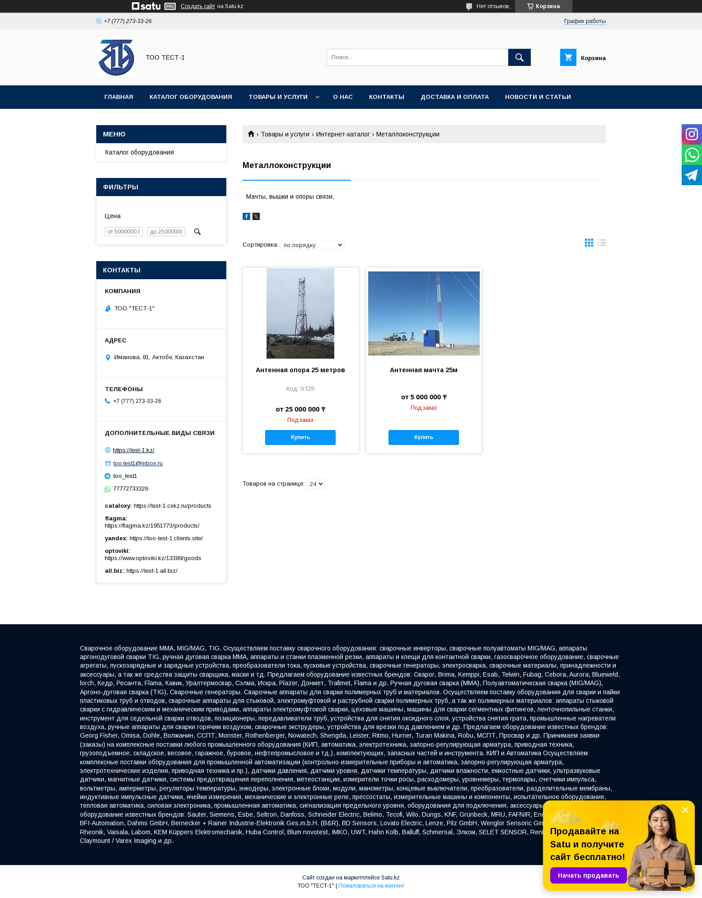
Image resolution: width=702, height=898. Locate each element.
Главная (118, 97)
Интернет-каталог (343, 134)
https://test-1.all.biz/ (152, 570)
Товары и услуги (278, 97)
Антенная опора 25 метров (300, 370)
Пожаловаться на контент (371, 886)
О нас (343, 97)
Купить (300, 437)
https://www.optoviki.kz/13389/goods (153, 558)
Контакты (386, 97)
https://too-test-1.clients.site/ (166, 538)
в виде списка (602, 245)
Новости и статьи (538, 97)
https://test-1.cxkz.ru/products (172, 505)
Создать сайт (198, 6)
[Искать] (519, 57)
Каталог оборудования (191, 97)
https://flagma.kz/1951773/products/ (152, 525)
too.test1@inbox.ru (138, 463)
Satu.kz (390, 878)
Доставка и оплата (455, 97)
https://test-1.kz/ (133, 450)
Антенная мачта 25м (424, 370)
